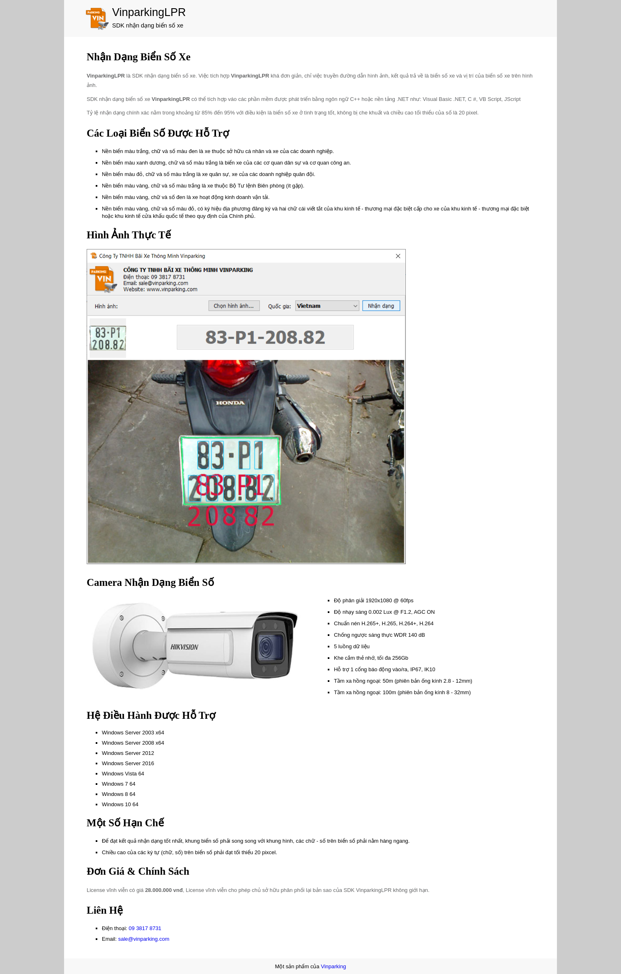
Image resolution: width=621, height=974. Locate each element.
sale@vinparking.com (143, 939)
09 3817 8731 (145, 928)
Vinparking (333, 966)
